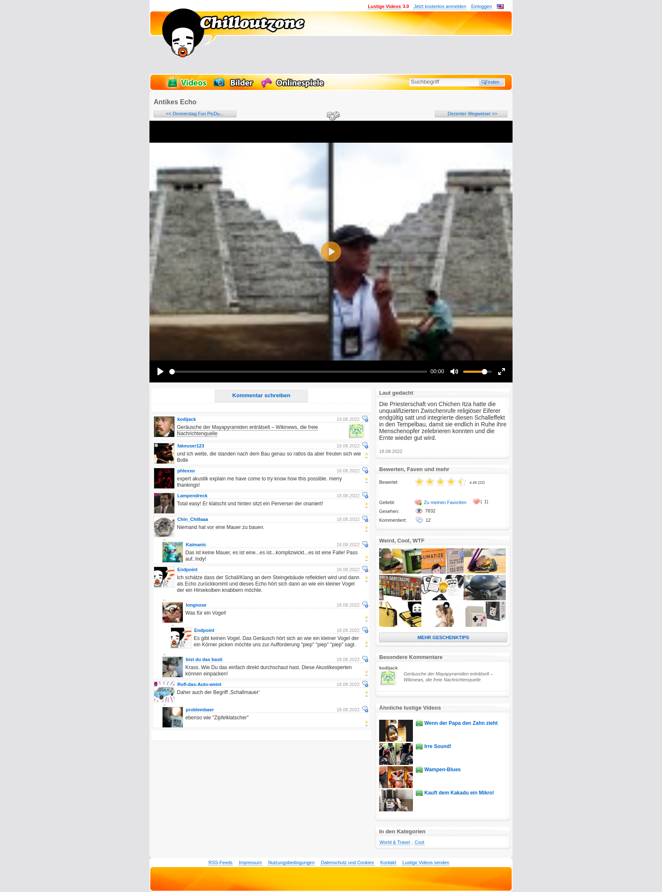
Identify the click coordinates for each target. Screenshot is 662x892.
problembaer (200, 709)
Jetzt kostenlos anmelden (440, 6)
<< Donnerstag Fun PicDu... (194, 113)
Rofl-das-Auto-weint (199, 684)
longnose (196, 604)
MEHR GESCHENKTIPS (443, 637)
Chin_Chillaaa (192, 519)
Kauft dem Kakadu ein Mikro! (459, 793)
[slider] (298, 372)
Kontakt (388, 862)
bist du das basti (204, 659)
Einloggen (481, 6)
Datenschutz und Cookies (347, 862)
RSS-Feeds (221, 862)
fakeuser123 (190, 445)
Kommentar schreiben (261, 395)
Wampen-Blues (442, 770)
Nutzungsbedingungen (291, 862)
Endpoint (187, 569)
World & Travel (395, 842)
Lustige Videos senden (425, 862)
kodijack (186, 419)
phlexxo (186, 470)
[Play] (160, 371)
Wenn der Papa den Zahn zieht (461, 723)
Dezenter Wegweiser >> (472, 113)
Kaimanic (196, 544)
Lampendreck (192, 495)
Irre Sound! (437, 746)
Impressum (250, 862)
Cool (419, 842)
